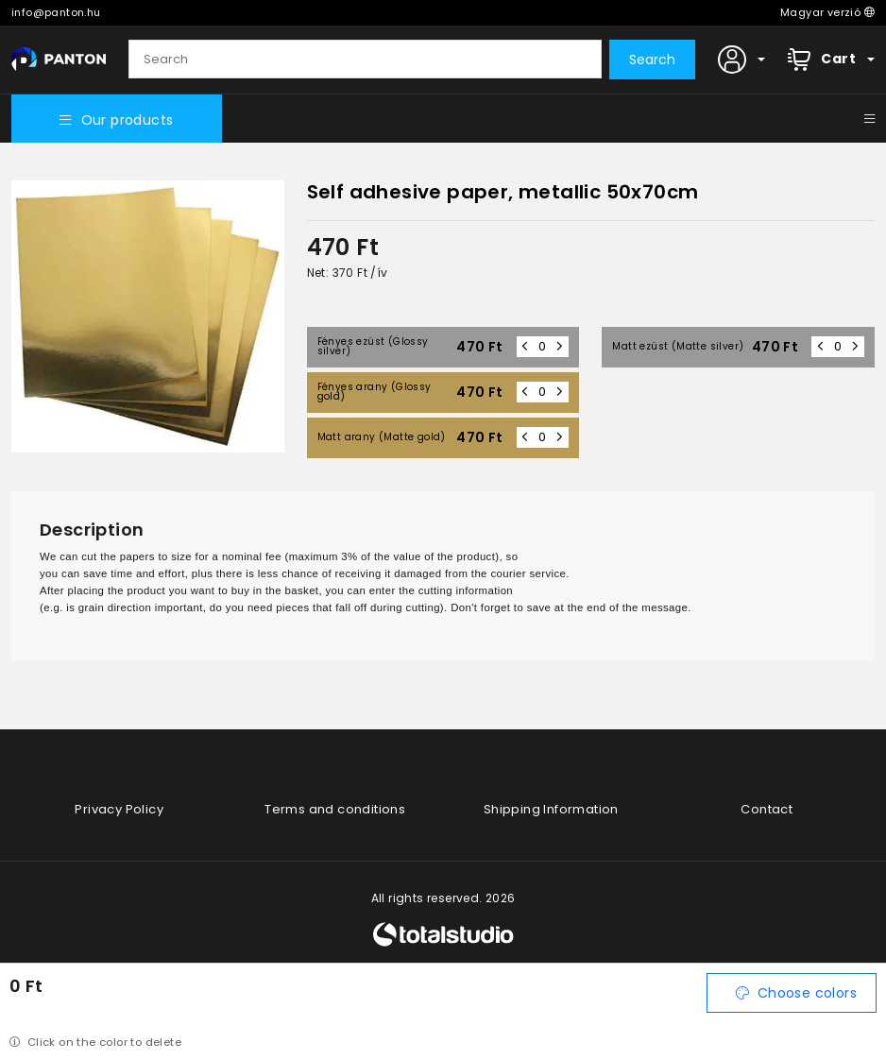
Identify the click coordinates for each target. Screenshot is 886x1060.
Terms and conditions (334, 809)
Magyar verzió (827, 12)
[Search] (365, 59)
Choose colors (796, 992)
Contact (766, 809)
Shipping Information (551, 809)
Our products (116, 120)
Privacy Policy (119, 809)
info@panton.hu (56, 12)
